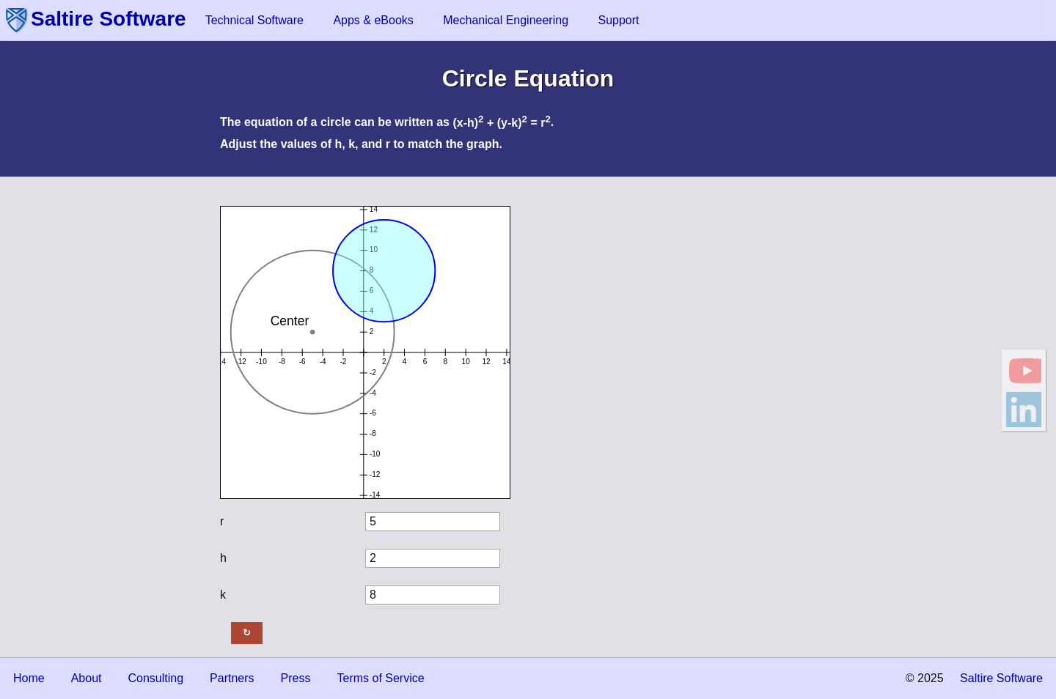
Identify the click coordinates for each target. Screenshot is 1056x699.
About (86, 678)
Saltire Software (108, 18)
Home (29, 678)
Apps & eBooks (373, 20)
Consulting (156, 678)
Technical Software (254, 20)
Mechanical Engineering (505, 20)
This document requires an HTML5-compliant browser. (365, 352)
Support (618, 20)
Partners (232, 678)
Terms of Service (380, 678)
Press (296, 678)
